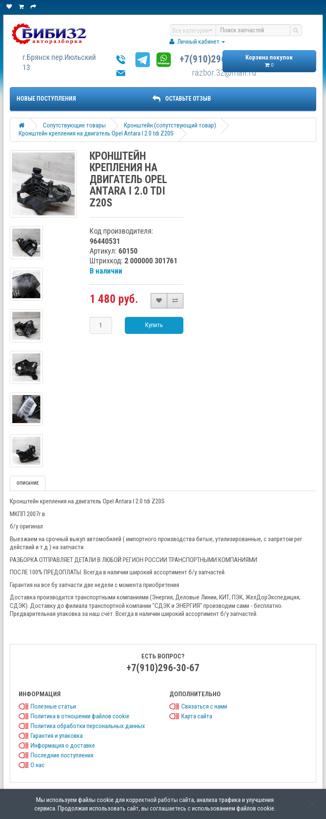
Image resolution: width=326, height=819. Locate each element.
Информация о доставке (63, 745)
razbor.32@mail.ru (224, 73)
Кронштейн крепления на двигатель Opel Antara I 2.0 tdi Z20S (96, 133)
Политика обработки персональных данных (88, 726)
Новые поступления (46, 98)
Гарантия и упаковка (57, 736)
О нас (38, 765)
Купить (154, 325)
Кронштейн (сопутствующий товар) (170, 125)
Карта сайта (196, 716)
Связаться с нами (204, 706)
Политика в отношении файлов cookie (80, 716)
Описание (28, 483)
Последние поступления (62, 755)
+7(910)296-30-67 (216, 59)
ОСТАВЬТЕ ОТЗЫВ (181, 98)
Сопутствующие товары (74, 125)
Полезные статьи (53, 706)
